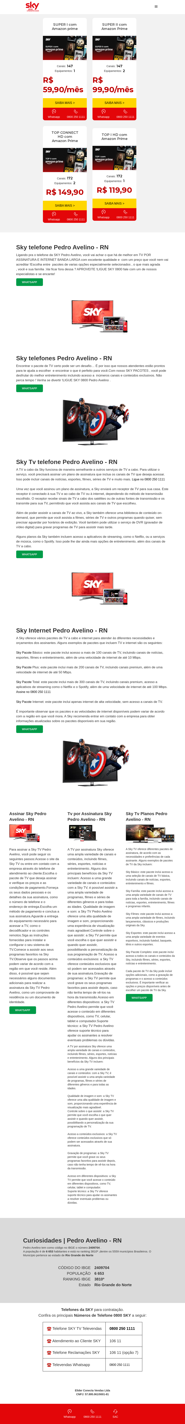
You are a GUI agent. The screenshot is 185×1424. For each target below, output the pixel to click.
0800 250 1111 (119, 1364)
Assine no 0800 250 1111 (33, 692)
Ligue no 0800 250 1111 (148, 479)
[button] (156, 6)
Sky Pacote (24, 652)
